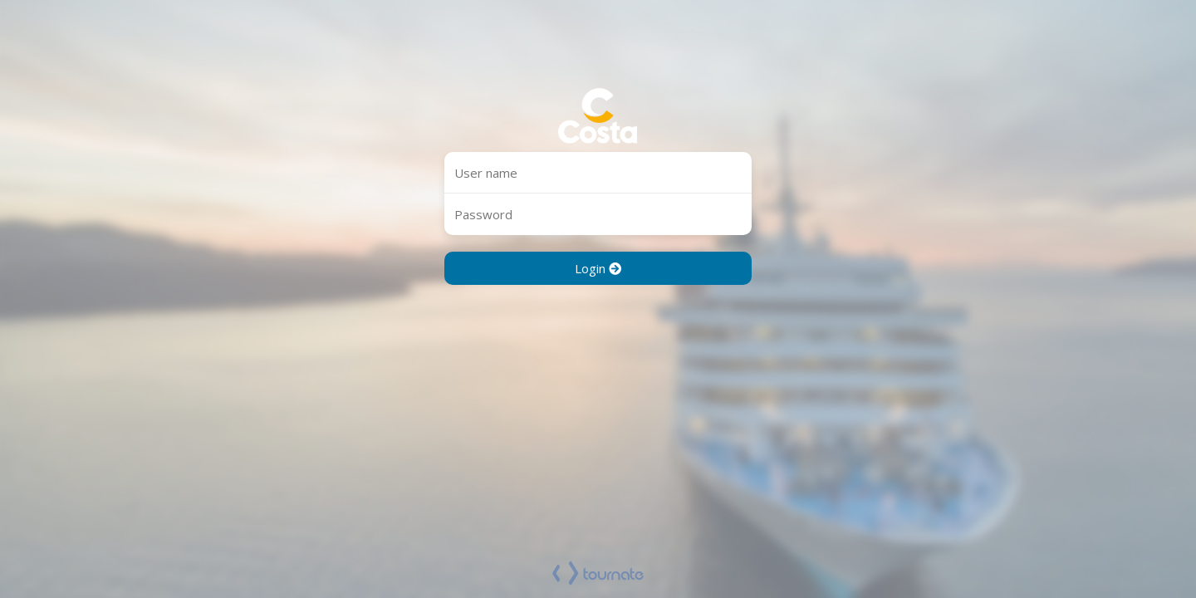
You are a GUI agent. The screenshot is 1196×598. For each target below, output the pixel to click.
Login (598, 268)
